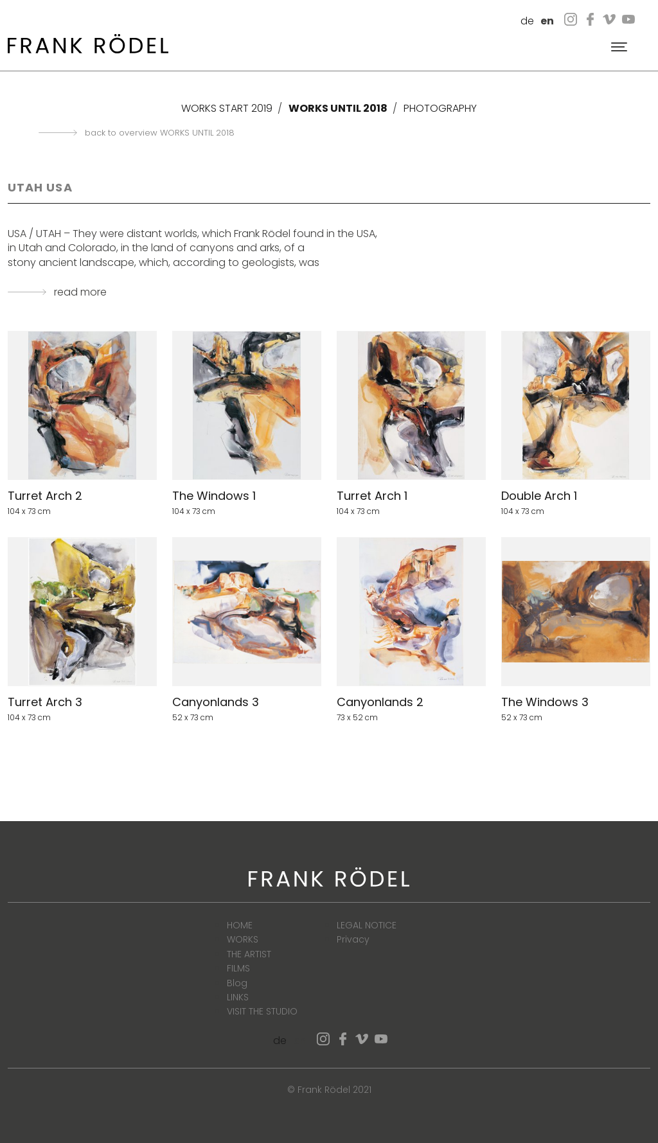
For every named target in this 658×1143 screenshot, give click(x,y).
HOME (240, 925)
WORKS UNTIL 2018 (338, 108)
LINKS (238, 997)
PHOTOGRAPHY (440, 108)
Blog (237, 983)
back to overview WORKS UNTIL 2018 (160, 133)
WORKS (242, 939)
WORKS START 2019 (226, 108)
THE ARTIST (249, 954)
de (527, 20)
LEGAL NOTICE (366, 925)
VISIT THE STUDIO (262, 1011)
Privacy (353, 939)
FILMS (238, 968)
